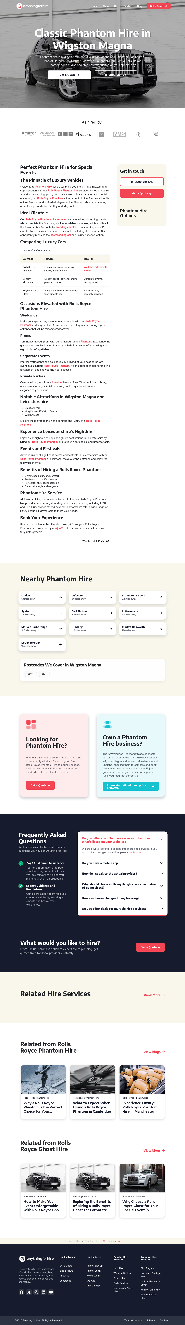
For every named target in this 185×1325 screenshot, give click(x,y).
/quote (59, 528)
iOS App (91, 1280)
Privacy (151, 1320)
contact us (135, 852)
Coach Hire (119, 1278)
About (106, 6)
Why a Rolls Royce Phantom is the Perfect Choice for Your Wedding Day (43, 1107)
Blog (140, 6)
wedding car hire (66, 227)
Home (95, 6)
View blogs (154, 1051)
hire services (59, 219)
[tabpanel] (43, 1092)
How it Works (94, 1275)
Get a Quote (66, 1265)
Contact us (65, 1280)
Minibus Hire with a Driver (150, 1283)
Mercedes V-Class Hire (123, 1290)
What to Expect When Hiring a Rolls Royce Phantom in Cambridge (92, 1107)
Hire (116, 6)
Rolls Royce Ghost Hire (35, 1196)
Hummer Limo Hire (150, 1289)
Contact (128, 6)
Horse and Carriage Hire (150, 1275)
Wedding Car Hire (122, 1273)
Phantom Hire (43, 186)
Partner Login (94, 1270)
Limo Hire (118, 1268)
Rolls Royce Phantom (50, 198)
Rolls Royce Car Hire (148, 1296)
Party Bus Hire (120, 1283)
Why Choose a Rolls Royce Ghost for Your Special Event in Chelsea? (140, 1205)
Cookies (164, 1320)
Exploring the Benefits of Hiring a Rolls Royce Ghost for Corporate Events (92, 1205)
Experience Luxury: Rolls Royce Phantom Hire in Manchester (139, 1107)
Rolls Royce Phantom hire (63, 190)
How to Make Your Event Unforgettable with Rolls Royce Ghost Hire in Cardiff (43, 1205)
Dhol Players (147, 1268)
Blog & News (66, 1270)
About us (64, 1275)
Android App (93, 1285)
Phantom (86, 341)
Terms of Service (133, 1320)
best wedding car (60, 234)
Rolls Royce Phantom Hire (36, 1098)
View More (154, 995)
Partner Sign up (95, 1265)
